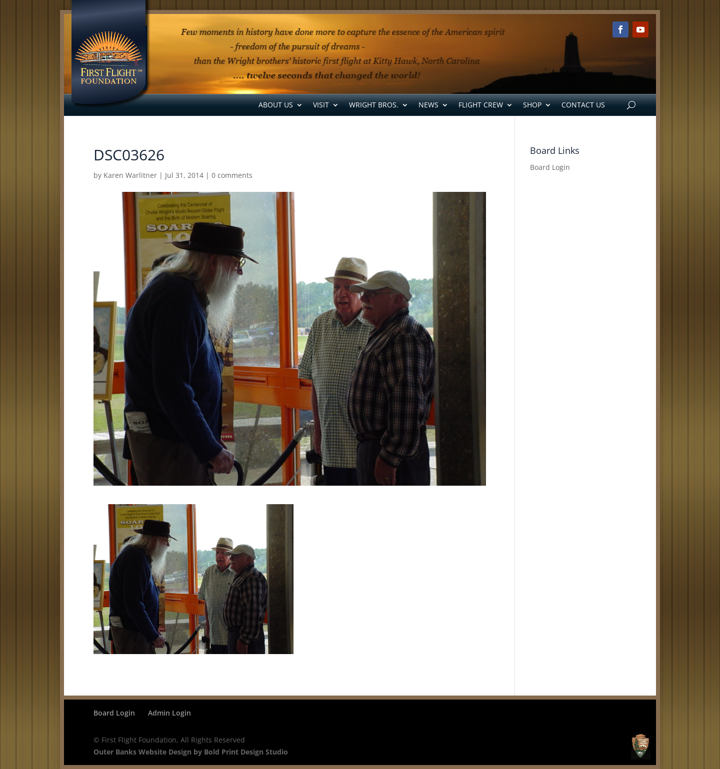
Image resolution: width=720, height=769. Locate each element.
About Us (275, 104)
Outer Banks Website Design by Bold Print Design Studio (191, 752)
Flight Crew (480, 104)
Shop (532, 104)
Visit (321, 104)
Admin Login (169, 713)
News (428, 104)
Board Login (550, 167)
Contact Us (583, 104)
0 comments (232, 175)
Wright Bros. (373, 104)
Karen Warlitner (130, 175)
